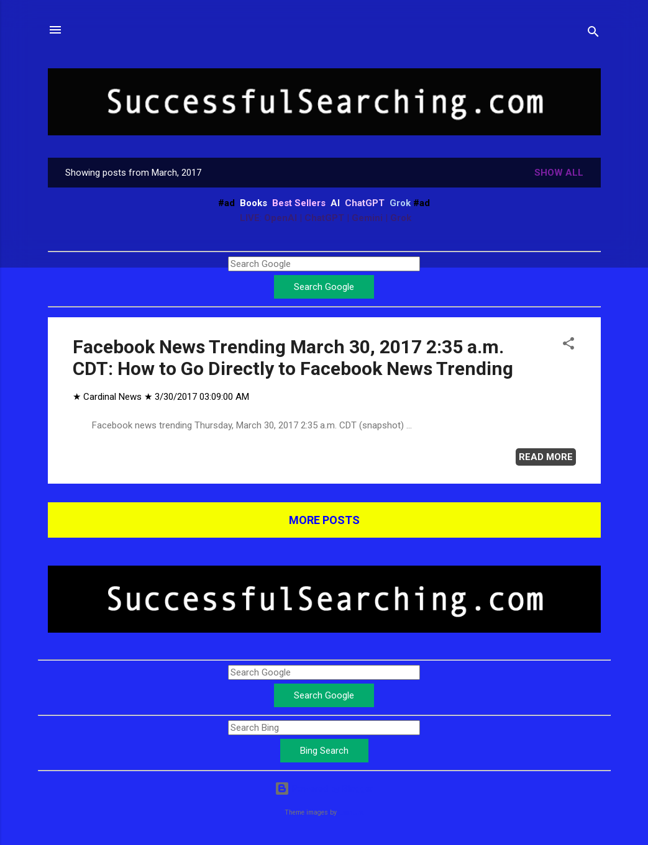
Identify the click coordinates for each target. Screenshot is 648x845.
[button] (568, 345)
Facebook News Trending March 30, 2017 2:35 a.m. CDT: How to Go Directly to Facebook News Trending (293, 357)
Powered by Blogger (324, 788)
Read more (546, 457)
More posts (324, 519)
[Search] (593, 34)
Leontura (351, 812)
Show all (558, 172)
